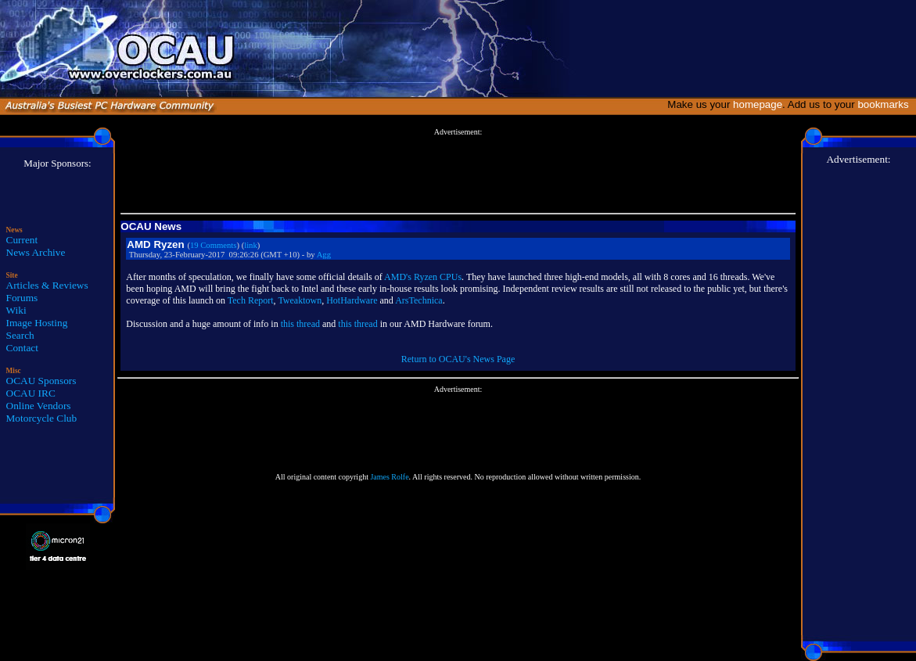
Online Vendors (38, 405)
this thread (300, 323)
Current (22, 240)
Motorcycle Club (41, 418)
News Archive (36, 252)
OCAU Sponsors (41, 380)
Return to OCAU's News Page (458, 359)
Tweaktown (299, 300)
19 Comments (213, 245)
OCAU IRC (31, 393)
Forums (22, 298)
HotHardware (351, 300)
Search (20, 335)
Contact (22, 348)
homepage (757, 104)
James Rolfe (389, 476)
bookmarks (885, 104)
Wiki (16, 310)
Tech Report (251, 300)
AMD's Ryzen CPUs (423, 276)
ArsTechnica (418, 300)
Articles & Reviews (47, 285)
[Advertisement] (458, 171)
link (250, 245)
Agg (324, 254)
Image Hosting (37, 323)
